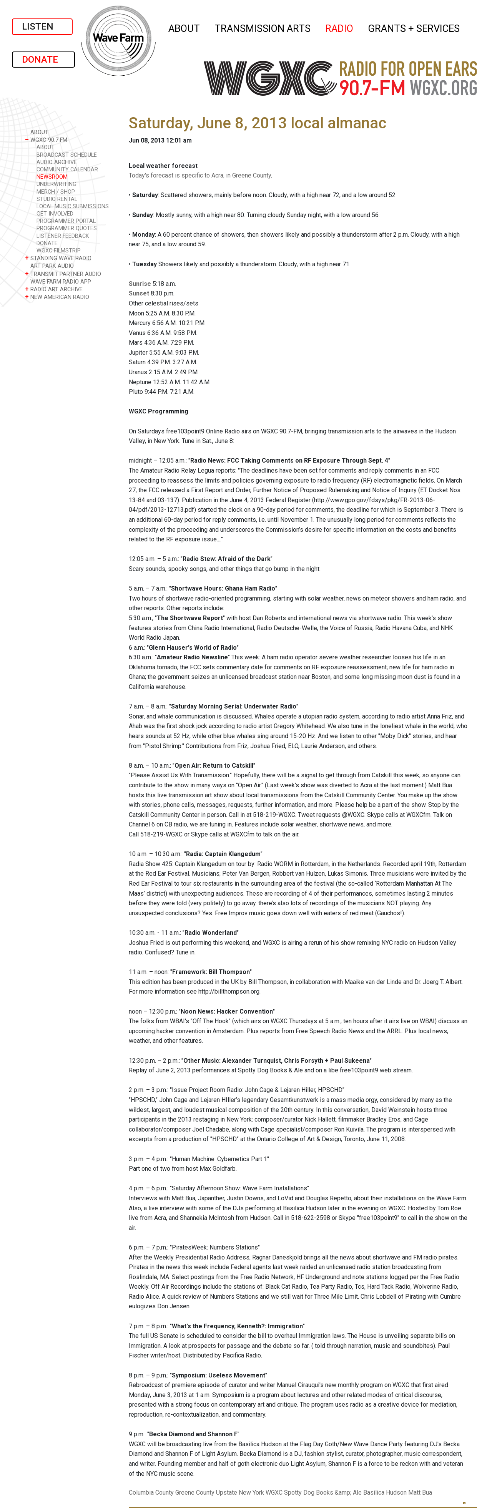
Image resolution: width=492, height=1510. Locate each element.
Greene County (194, 1492)
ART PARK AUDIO (49, 265)
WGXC (274, 1492)
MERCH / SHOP (56, 192)
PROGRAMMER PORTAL (66, 221)
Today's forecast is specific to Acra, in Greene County (200, 175)
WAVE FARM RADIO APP (58, 281)
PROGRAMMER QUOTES (67, 228)
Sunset (139, 293)
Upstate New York (240, 1492)
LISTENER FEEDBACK (63, 236)
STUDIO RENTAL (57, 199)
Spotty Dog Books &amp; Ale (323, 1492)
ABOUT (184, 27)
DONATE (43, 59)
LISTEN (42, 26)
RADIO (339, 27)
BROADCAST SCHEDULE (67, 155)
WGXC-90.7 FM (46, 139)
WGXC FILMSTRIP (59, 250)
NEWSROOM (52, 177)
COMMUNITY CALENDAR (67, 169)
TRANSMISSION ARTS (263, 27)
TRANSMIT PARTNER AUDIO (63, 273)
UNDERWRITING (56, 184)
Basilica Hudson (385, 1492)
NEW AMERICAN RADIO (57, 296)
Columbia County (151, 1492)
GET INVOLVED (55, 214)
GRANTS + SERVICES (414, 27)
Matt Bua (420, 1492)
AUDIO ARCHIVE (57, 162)
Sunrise (140, 283)
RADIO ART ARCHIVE (54, 289)
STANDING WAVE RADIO (58, 258)
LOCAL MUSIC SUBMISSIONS (73, 206)
